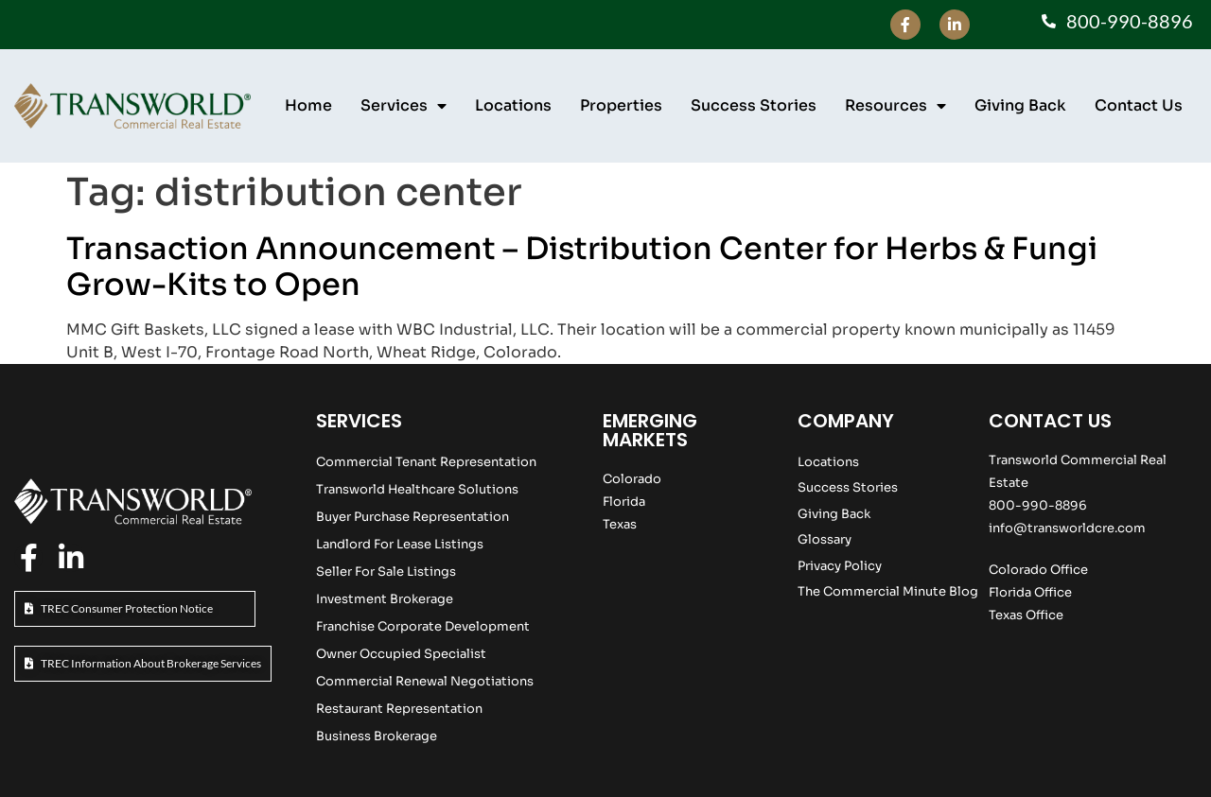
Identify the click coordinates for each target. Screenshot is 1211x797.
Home (308, 105)
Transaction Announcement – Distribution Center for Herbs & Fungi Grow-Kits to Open (581, 266)
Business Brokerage (376, 736)
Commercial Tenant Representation (426, 462)
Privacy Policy (840, 566)
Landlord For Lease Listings (399, 544)
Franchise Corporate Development (423, 626)
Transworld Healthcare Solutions (417, 489)
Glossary (824, 539)
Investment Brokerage (384, 599)
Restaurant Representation (399, 709)
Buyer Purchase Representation (412, 517)
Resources (895, 106)
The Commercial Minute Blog (888, 591)
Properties (621, 105)
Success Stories (753, 105)
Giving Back (1020, 105)
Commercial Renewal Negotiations (425, 681)
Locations (513, 105)
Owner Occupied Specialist (401, 654)
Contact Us (1139, 105)
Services (403, 106)
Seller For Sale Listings (386, 571)
